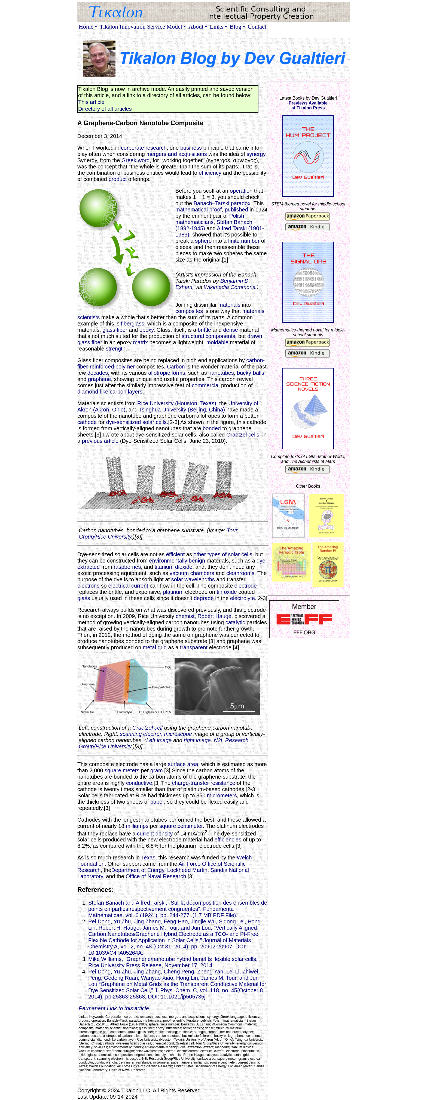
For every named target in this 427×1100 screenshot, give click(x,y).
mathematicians (194, 222)
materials (229, 305)
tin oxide (226, 592)
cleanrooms (240, 573)
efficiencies (228, 840)
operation (241, 191)
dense (230, 330)
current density (155, 833)
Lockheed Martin (187, 870)
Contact (257, 26)
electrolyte (242, 598)
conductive (139, 783)
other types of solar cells (223, 554)
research (156, 148)
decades (97, 373)
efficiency (210, 173)
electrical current (128, 586)
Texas (148, 858)
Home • (88, 26)
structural (193, 336)
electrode (245, 586)
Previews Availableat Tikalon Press (308, 105)
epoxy (146, 330)
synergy (256, 154)
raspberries (127, 567)
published (236, 210)
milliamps (137, 826)
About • (197, 26)
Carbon (176, 367)
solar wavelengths (193, 579)
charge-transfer (190, 783)
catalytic (235, 622)
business (191, 148)
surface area (183, 764)
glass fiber (114, 330)
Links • (218, 26)
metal (149, 647)
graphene (99, 379)
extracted (88, 567)
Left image (159, 740)
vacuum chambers (192, 573)
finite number (244, 241)
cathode (87, 422)
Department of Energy (137, 870)
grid (162, 647)
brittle (204, 330)
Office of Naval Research (156, 876)
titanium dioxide (173, 567)
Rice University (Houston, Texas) (176, 403)
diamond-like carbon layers (109, 392)
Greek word (135, 160)
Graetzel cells (242, 435)
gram (156, 770)
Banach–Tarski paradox (222, 203)
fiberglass (132, 324)
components (220, 336)
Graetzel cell (147, 728)
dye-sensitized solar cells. (137, 422)
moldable (217, 342)
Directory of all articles (105, 109)
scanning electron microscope (156, 734)
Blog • (237, 26)
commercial (205, 385)
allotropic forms (166, 373)
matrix (140, 342)
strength (116, 349)
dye (261, 561)
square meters (122, 770)
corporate (132, 148)
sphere (203, 241)
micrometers (222, 795)
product (118, 179)
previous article (100, 441)
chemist (185, 616)
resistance (223, 783)
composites (189, 311)
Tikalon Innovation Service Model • (143, 26)
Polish (236, 216)
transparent (194, 647)
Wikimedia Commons (229, 287)
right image (197, 740)
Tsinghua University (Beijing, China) (182, 410)
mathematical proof (198, 210)
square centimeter (181, 826)
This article (91, 102)
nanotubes (221, 373)
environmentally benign (177, 561)
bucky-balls (250, 373)
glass (83, 598)
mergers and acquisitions (177, 154)
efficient (175, 554)
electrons (88, 586)
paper (157, 802)
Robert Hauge (214, 616)
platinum (173, 592)
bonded (212, 428)
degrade (203, 598)
